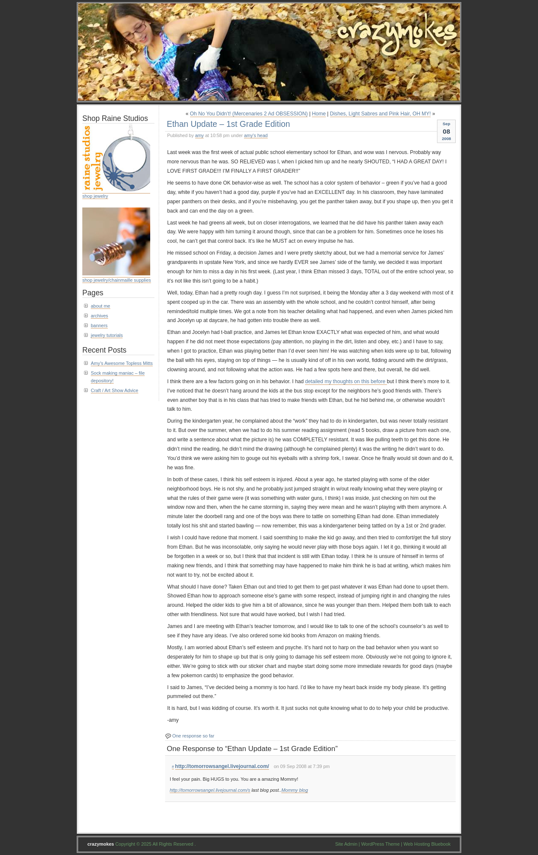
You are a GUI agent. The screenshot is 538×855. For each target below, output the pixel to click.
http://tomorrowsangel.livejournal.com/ (222, 766)
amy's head (256, 135)
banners (99, 325)
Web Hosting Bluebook (427, 844)
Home (318, 114)
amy (199, 135)
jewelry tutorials (107, 335)
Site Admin (346, 844)
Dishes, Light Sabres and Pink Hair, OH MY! (380, 114)
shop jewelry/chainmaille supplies (116, 280)
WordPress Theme (380, 844)
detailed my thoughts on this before (346, 381)
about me (100, 305)
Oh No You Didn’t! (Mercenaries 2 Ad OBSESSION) (249, 114)
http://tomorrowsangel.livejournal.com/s (210, 790)
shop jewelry (95, 196)
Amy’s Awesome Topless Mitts (122, 363)
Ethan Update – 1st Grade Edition (228, 124)
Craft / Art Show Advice (114, 390)
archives (99, 315)
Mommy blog (294, 790)
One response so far (193, 735)
